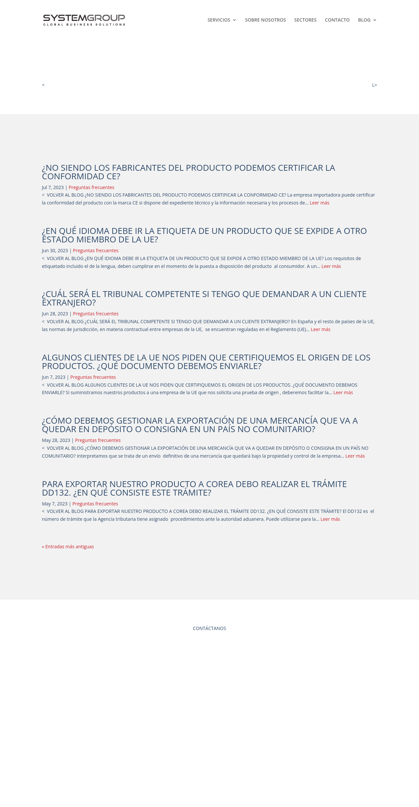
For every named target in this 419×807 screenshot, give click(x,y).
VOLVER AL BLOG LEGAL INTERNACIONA (329, 85)
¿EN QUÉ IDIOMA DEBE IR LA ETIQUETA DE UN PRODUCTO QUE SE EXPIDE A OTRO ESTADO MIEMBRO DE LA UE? (204, 235)
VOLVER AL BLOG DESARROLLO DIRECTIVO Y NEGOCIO (105, 85)
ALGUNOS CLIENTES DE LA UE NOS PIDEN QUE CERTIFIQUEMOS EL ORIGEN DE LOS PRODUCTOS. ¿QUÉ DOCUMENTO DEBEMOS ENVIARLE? (206, 361)
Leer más (319, 203)
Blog (364, 20)
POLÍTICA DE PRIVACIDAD (209, 761)
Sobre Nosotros (265, 20)
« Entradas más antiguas (68, 546)
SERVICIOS (219, 20)
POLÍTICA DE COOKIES (209, 773)
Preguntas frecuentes (91, 187)
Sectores (305, 20)
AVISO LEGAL (210, 749)
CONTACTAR (209, 666)
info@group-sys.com (75, 760)
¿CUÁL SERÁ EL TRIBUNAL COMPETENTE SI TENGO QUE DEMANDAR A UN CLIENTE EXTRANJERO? (204, 298)
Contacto (337, 20)
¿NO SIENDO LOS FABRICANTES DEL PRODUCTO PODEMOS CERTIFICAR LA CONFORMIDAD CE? (188, 172)
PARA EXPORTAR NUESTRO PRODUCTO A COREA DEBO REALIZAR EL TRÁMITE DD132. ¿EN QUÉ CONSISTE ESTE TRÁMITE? (194, 488)
